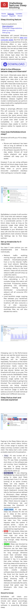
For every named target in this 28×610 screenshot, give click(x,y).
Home (3, 14)
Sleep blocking (7, 26)
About (20, 16)
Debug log (6, 33)
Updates (19, 14)
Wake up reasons (8, 30)
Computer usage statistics (12, 28)
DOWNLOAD (13, 64)
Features (11, 14)
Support (4, 16)
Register (12, 16)
